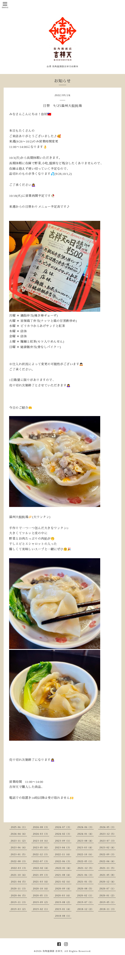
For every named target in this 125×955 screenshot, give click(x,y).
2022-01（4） (63, 868)
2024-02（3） (63, 834)
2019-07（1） (85, 902)
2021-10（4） (19, 875)
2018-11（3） (108, 909)
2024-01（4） (85, 834)
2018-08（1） (63, 916)
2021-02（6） (63, 882)
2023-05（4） (41, 847)
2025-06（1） (19, 827)
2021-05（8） (108, 875)
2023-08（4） (85, 841)
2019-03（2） (19, 909)
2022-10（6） (85, 854)
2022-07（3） (41, 861)
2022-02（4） (41, 868)
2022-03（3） (19, 868)
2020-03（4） (63, 895)
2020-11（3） (19, 889)
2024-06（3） (85, 827)
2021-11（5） (108, 868)
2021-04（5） (19, 882)
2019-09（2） (41, 902)
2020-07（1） (107, 889)
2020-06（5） (19, 895)
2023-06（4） (19, 847)
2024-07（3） (63, 827)
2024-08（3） (41, 827)
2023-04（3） (63, 847)
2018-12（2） (85, 909)
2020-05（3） (41, 895)
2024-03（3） (41, 834)
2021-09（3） (41, 875)
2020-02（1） (85, 895)
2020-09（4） (63, 889)
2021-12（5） (86, 868)
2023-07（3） (108, 841)
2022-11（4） (63, 854)
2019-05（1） (108, 902)
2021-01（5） (85, 882)
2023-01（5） (19, 854)
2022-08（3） (19, 861)
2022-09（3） (107, 854)
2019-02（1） (41, 909)
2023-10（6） (41, 841)
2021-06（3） (85, 875)
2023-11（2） (19, 841)
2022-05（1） (85, 861)
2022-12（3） (41, 854)
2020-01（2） (107, 895)
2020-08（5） (85, 889)
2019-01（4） (63, 909)
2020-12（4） (107, 882)
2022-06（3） (63, 861)
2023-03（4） (85, 847)
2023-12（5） (108, 834)
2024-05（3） (108, 827)
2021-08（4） (63, 875)
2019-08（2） (63, 902)
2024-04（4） (19, 834)
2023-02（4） (107, 847)
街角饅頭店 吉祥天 (52, 951)
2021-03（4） (41, 882)
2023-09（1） (63, 841)
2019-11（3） (19, 902)
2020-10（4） (41, 889)
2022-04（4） (107, 861)
